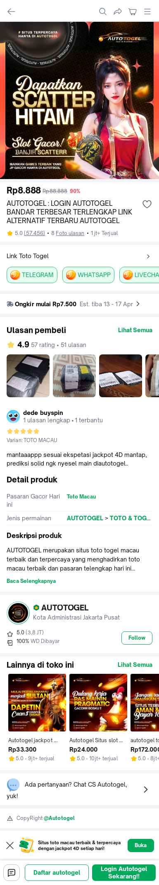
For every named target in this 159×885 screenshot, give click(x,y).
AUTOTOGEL (85, 518)
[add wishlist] (147, 204)
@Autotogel (59, 818)
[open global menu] (147, 11)
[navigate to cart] (132, 11)
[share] (117, 11)
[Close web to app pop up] (10, 845)
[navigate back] (11, 11)
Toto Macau (81, 497)
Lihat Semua (135, 329)
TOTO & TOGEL (132, 518)
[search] (102, 11)
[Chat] (11, 872)
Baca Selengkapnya (31, 581)
